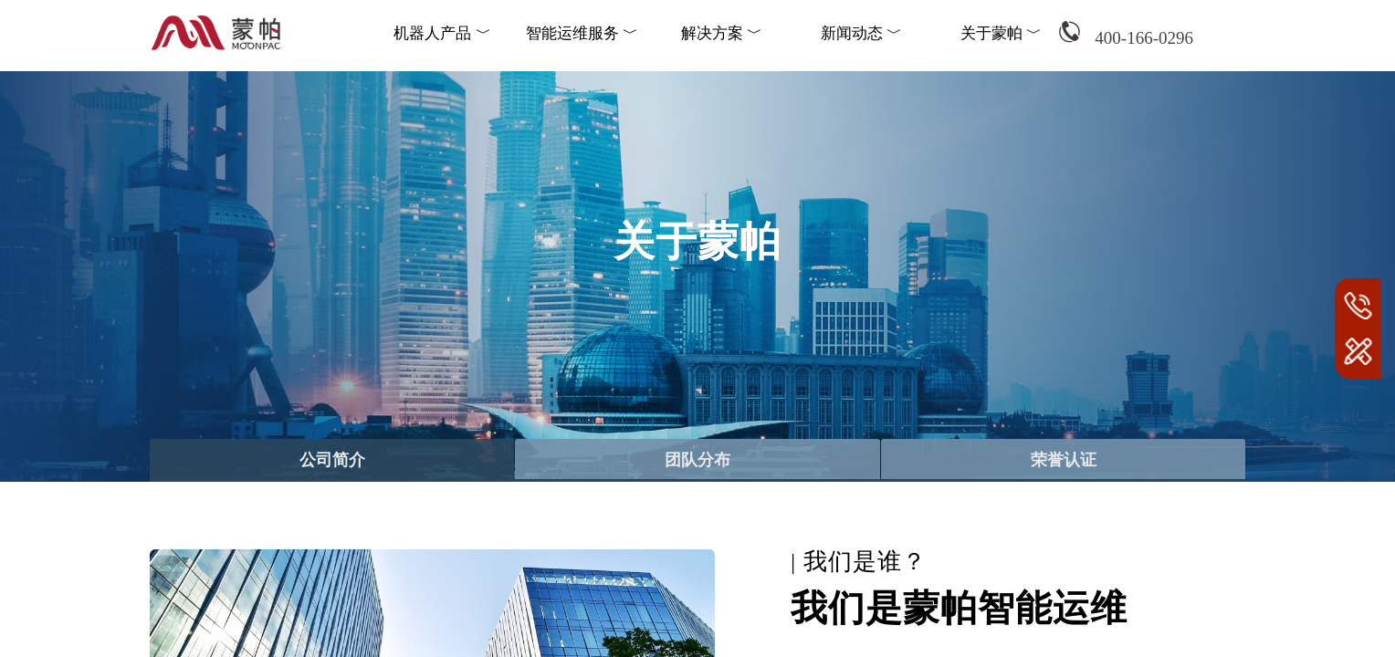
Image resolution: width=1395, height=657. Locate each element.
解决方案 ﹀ (721, 33)
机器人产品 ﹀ (441, 33)
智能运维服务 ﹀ (582, 33)
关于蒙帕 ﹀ (1001, 33)
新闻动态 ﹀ (861, 33)
